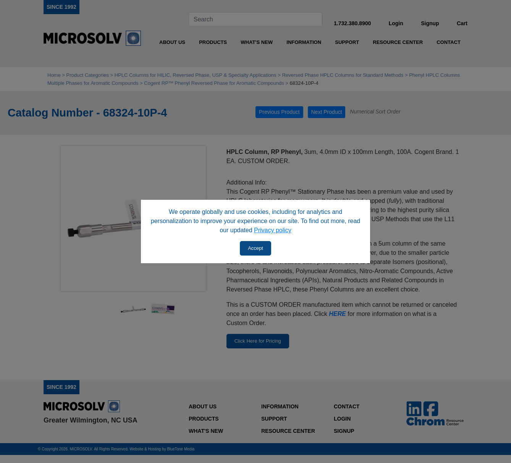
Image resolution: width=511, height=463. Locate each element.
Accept (255, 248)
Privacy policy (272, 230)
